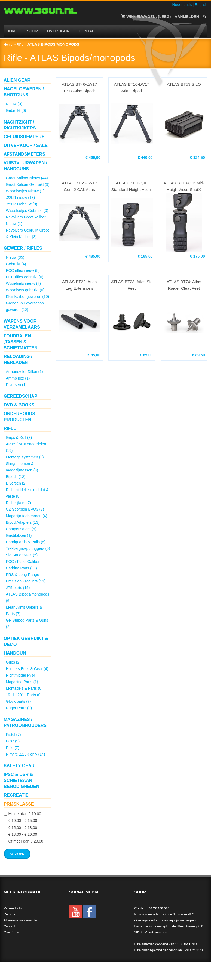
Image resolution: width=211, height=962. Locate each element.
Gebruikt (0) (16, 110)
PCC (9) (13, 741)
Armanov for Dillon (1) (24, 371)
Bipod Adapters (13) (23, 522)
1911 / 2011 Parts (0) (24, 695)
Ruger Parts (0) (19, 708)
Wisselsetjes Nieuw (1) (25, 191)
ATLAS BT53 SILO (184, 84)
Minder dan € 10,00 (24, 814)
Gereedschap (21, 396)
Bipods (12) (16, 476)
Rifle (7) (12, 747)
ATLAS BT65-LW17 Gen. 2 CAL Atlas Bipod (79, 187)
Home (12, 31)
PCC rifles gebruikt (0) (25, 277)
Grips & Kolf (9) (19, 437)
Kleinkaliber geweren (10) (27, 296)
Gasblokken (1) (19, 535)
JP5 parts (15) (18, 587)
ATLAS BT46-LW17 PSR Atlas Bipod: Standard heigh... (79, 88)
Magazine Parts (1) (22, 682)
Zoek (17, 854)
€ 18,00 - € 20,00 (22, 834)
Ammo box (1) (18, 378)
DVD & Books (19, 405)
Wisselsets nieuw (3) (23, 283)
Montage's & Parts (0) (24, 688)
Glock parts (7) (18, 701)
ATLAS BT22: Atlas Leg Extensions (79, 285)
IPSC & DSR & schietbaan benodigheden (21, 780)
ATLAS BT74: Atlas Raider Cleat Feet (184, 285)
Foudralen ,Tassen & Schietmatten (21, 342)
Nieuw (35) (15, 257)
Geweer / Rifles (23, 248)
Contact (88, 31)
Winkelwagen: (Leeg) (148, 16)
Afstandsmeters (24, 154)
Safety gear (19, 765)
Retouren (10, 914)
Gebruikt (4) (16, 264)
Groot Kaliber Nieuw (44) (27, 178)
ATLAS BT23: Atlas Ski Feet (131, 285)
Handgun (15, 653)
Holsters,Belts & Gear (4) (27, 669)
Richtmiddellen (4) (21, 675)
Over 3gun (58, 31)
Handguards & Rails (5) (26, 542)
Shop (32, 31)
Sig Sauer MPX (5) (22, 555)
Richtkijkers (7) (18, 503)
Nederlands (182, 4)
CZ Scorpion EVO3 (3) (25, 509)
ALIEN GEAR (17, 80)
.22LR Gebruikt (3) (21, 204)
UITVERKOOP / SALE (26, 145)
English (201, 4)
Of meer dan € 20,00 (25, 841)
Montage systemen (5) (25, 457)
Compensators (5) (21, 529)
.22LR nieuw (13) (20, 197)
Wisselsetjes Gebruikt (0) (27, 210)
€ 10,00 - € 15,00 (22, 821)
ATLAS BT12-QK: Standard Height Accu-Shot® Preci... (131, 187)
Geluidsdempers (24, 136)
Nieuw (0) (14, 104)
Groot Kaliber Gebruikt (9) (28, 184)
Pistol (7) (13, 734)
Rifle (20, 45)
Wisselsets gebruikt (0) (25, 290)
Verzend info (13, 908)
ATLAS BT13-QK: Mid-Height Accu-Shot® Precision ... (183, 187)
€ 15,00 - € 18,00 (22, 827)
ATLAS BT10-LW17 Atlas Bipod (131, 87)
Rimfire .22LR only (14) (25, 754)
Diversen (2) (16, 483)
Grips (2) (13, 662)
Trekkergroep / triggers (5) (28, 548)
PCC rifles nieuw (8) (23, 270)
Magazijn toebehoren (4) (26, 516)
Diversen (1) (16, 385)
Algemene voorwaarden (21, 920)
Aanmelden (187, 16)
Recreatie (16, 795)
